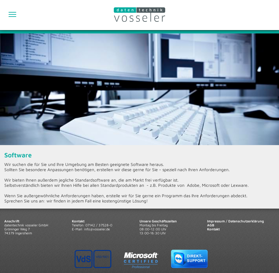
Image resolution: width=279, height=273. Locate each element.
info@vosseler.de (97, 229)
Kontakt (213, 229)
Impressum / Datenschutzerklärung (235, 221)
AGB (210, 225)
